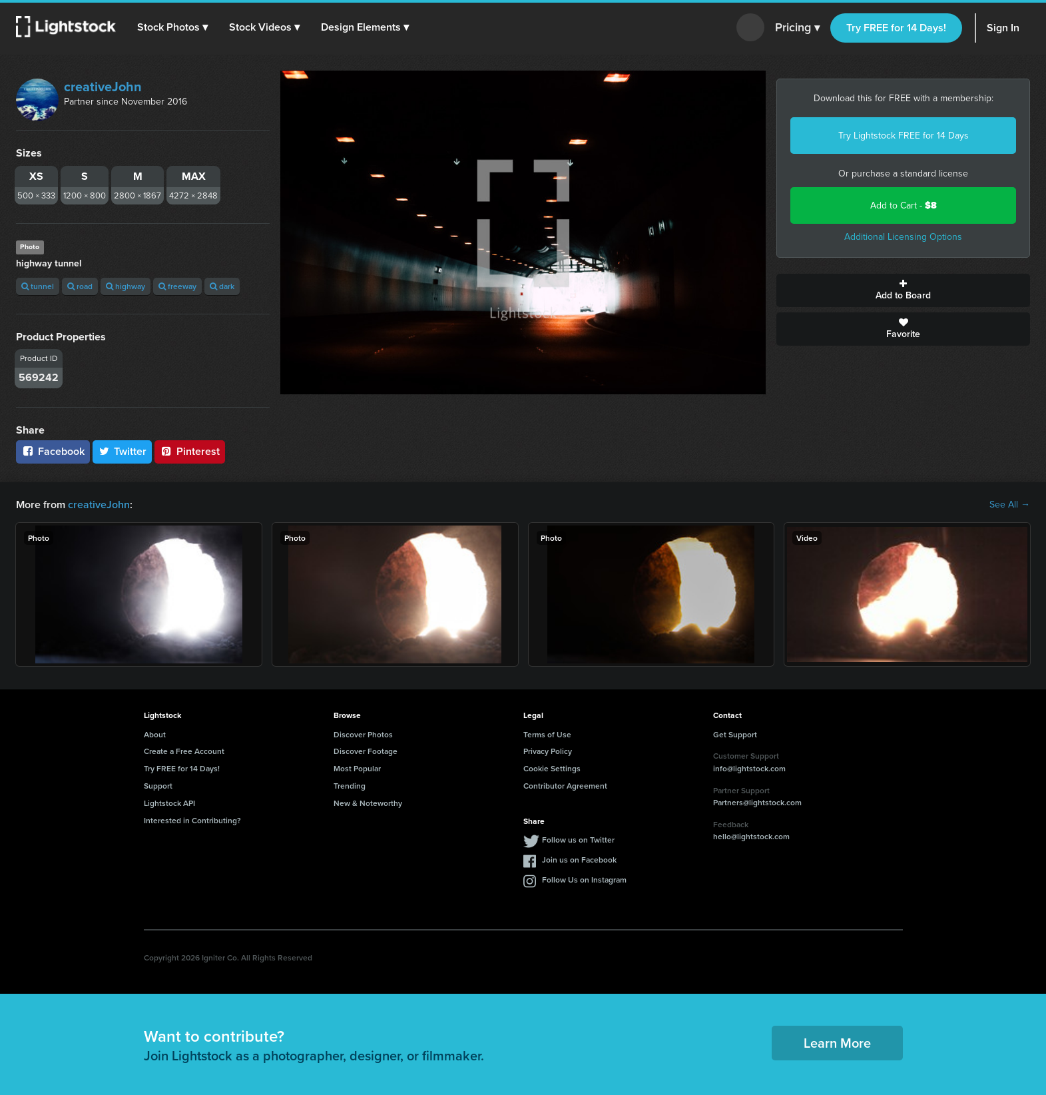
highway (125, 286)
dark (222, 286)
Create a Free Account (184, 751)
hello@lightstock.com (751, 836)
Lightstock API (169, 803)
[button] (172, 27)
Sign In (1003, 27)
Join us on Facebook (579, 859)
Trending (350, 785)
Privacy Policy (547, 751)
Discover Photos (363, 734)
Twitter (122, 451)
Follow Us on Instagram (584, 879)
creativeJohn (103, 87)
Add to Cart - (903, 205)
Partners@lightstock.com (757, 802)
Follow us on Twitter (578, 839)
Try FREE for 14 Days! (896, 27)
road (80, 286)
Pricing (797, 28)
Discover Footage (365, 751)
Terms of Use (547, 734)
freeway (177, 286)
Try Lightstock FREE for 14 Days (903, 136)
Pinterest (190, 451)
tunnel (37, 286)
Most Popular (357, 768)
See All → (1009, 505)
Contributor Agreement (565, 785)
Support (158, 785)
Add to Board (903, 290)
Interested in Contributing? (192, 820)
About (155, 734)
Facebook (53, 451)
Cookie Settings (552, 768)
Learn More (837, 1042)
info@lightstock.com (749, 768)
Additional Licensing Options (903, 237)
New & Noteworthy (368, 803)
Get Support (735, 734)
